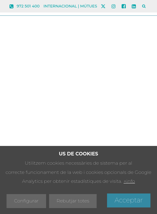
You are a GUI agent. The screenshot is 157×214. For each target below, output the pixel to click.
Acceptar (128, 200)
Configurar (26, 201)
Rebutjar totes (72, 201)
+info (129, 181)
